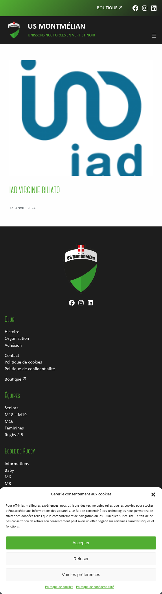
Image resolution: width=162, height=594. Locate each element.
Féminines (14, 428)
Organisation (17, 338)
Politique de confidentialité (95, 591)
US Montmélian (56, 27)
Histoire (12, 332)
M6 (8, 477)
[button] (153, 498)
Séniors (11, 408)
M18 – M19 (16, 415)
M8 (8, 484)
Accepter (80, 546)
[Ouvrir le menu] (153, 35)
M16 (9, 421)
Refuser (81, 562)
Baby (9, 470)
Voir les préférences (81, 578)
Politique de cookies (59, 591)
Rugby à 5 (14, 435)
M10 (9, 490)
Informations (17, 464)
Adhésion (13, 345)
